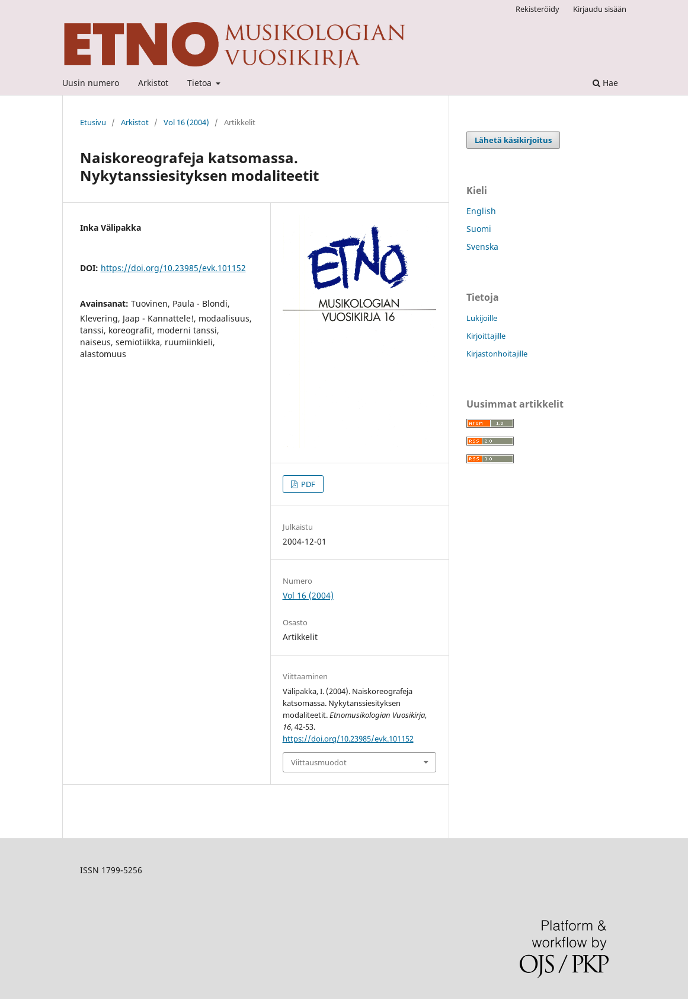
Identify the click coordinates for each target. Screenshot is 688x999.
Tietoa (200, 82)
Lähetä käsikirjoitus (513, 140)
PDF (307, 484)
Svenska (482, 246)
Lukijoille (481, 318)
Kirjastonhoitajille (496, 353)
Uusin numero (90, 82)
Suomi (478, 228)
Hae (605, 82)
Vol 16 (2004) (186, 122)
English (481, 211)
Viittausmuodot (319, 762)
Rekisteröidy (537, 9)
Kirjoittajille (485, 335)
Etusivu (93, 122)
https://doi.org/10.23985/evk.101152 (173, 267)
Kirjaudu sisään (599, 9)
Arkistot (153, 82)
